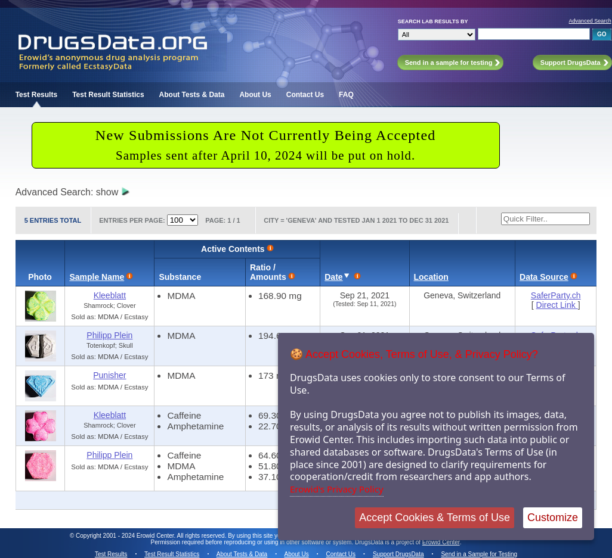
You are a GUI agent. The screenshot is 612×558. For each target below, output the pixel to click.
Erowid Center (441, 542)
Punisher (109, 375)
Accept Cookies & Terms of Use (434, 517)
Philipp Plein (109, 335)
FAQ (346, 95)
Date (333, 277)
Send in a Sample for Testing (479, 554)
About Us (255, 95)
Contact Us (305, 95)
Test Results (36, 95)
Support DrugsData (398, 554)
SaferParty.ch (556, 295)
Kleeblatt (110, 295)
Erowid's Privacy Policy (337, 489)
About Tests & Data (192, 95)
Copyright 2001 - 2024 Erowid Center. (125, 535)
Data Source (544, 277)
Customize (552, 517)
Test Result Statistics (108, 95)
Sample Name (96, 277)
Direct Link (557, 305)
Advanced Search (590, 21)
